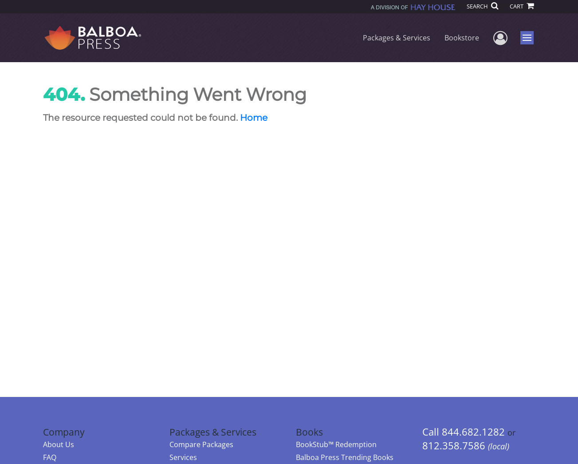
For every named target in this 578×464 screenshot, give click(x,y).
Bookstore (461, 38)
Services (183, 457)
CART (522, 6)
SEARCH (482, 6)
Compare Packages (201, 444)
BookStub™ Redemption (336, 444)
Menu (528, 38)
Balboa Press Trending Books (344, 457)
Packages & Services (396, 38)
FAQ (49, 457)
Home (253, 117)
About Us (58, 444)
